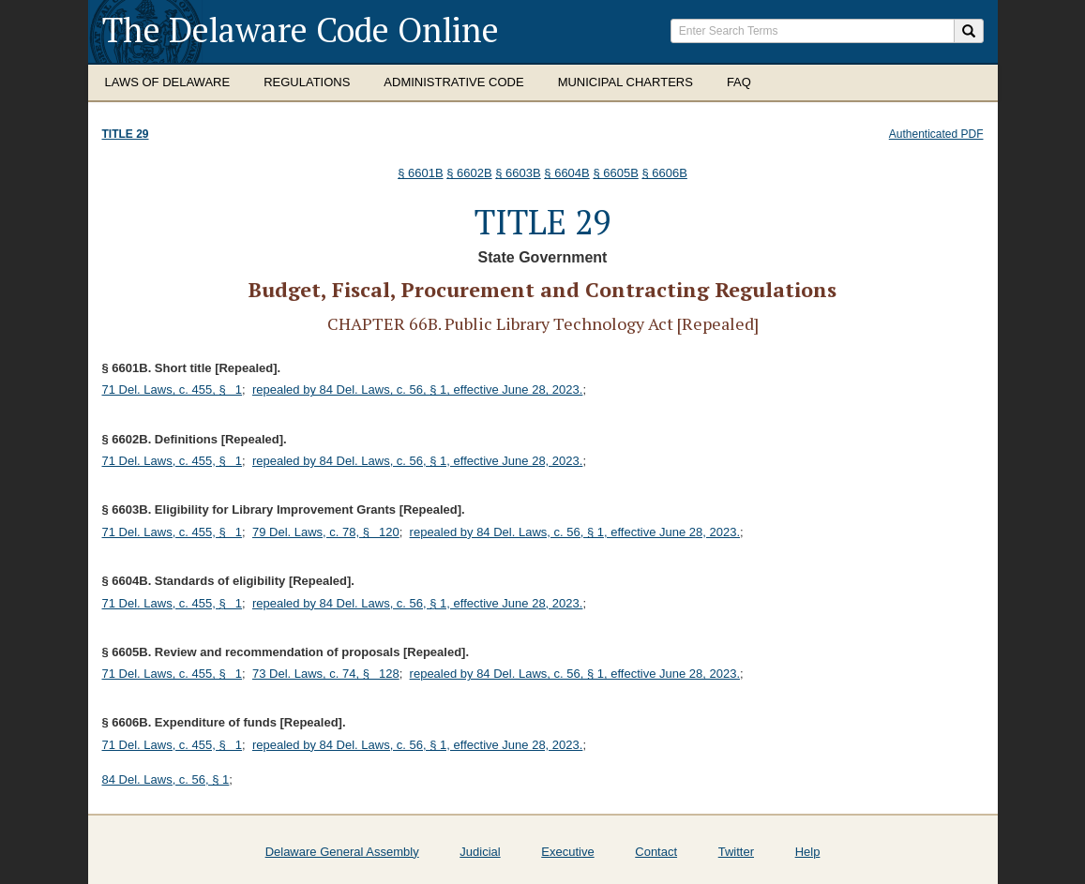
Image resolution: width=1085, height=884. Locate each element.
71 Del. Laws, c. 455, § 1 (172, 389)
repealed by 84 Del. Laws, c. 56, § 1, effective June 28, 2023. (417, 389)
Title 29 (125, 134)
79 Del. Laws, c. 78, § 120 (325, 532)
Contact (656, 852)
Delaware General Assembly (342, 852)
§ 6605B (615, 173)
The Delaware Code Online (300, 29)
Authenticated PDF (936, 134)
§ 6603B (517, 173)
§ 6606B (663, 173)
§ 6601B (420, 173)
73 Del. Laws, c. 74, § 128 (325, 674)
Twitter (736, 852)
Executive (567, 852)
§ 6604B (566, 173)
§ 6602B (468, 173)
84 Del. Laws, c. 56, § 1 (166, 779)
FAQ (739, 82)
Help (808, 852)
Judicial (480, 852)
